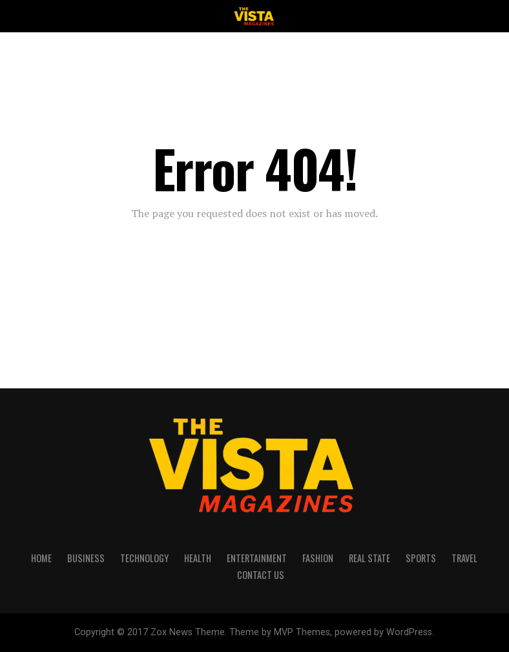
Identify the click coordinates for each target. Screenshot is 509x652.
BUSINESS (86, 558)
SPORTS (421, 558)
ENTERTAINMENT (257, 558)
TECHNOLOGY (144, 558)
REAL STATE (369, 558)
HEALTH (197, 558)
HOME (41, 558)
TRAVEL (464, 558)
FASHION (317, 558)
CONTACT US (260, 575)
